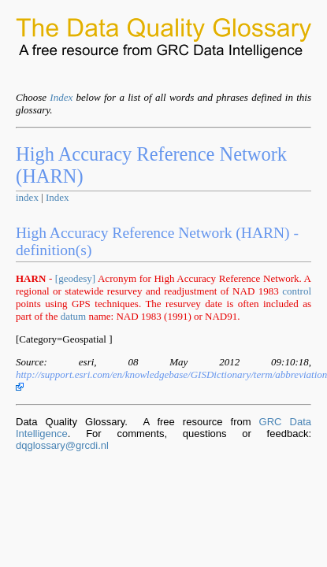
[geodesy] (75, 278)
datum (74, 316)
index (27, 197)
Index (61, 97)
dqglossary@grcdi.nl (62, 445)
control (296, 291)
